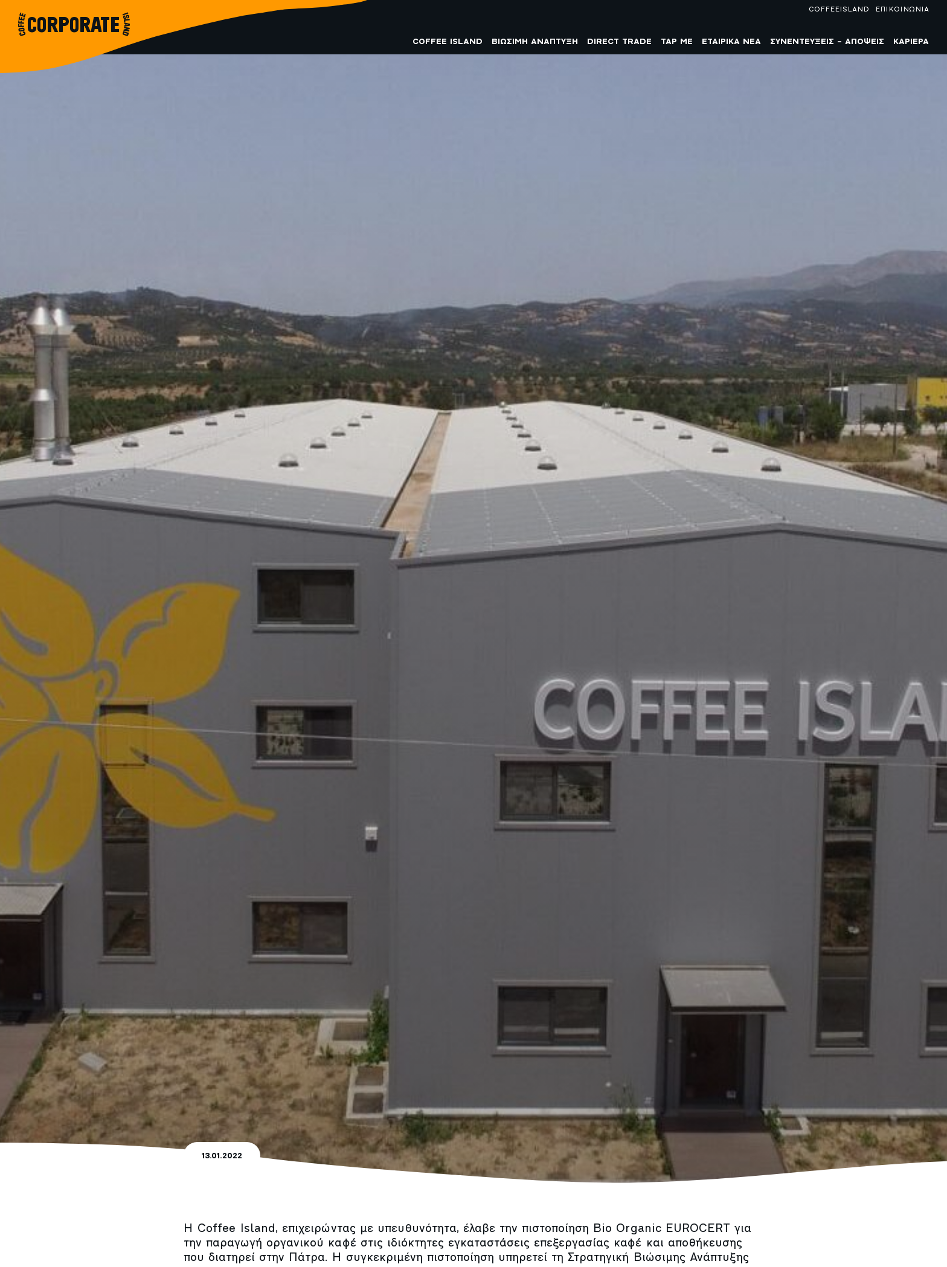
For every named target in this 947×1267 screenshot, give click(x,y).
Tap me (677, 42)
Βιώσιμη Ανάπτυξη (535, 42)
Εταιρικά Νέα (731, 42)
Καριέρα (911, 42)
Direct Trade (619, 42)
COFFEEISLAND (839, 9)
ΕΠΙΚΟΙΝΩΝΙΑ (902, 9)
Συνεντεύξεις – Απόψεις (827, 42)
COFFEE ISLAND (448, 42)
